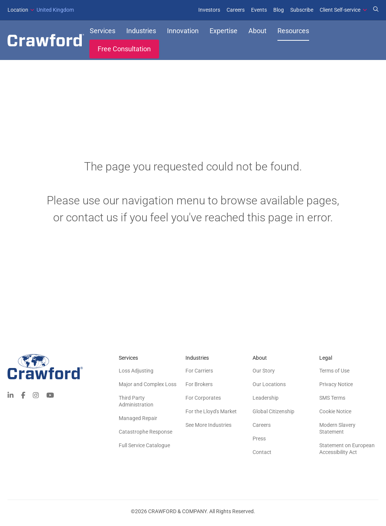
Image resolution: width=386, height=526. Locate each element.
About (257, 33)
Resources (293, 33)
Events (259, 10)
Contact (262, 455)
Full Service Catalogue (144, 449)
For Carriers (199, 374)
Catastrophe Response (145, 435)
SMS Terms (332, 401)
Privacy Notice (336, 388)
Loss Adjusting (136, 374)
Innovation (183, 33)
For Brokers (199, 388)
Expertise (223, 33)
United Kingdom (41, 10)
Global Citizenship (273, 415)
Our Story (264, 374)
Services (102, 33)
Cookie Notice (335, 415)
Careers (236, 10)
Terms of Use (334, 374)
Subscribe (301, 10)
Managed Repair (138, 422)
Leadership (266, 401)
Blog (278, 10)
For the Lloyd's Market (211, 415)
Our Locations (269, 388)
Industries (141, 33)
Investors (209, 10)
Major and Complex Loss (147, 388)
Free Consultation (124, 51)
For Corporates (203, 401)
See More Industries (208, 428)
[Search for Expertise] (375, 10)
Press (259, 442)
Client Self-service (340, 10)
